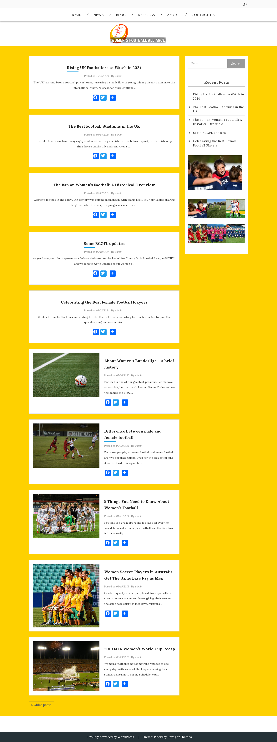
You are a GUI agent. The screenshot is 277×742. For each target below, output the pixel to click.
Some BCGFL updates (104, 243)
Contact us (203, 14)
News (98, 14)
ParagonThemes (180, 737)
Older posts (42, 705)
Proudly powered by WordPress (110, 737)
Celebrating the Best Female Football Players (104, 302)
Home (75, 14)
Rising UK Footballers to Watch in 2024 (104, 67)
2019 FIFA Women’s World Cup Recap (139, 648)
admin (118, 75)
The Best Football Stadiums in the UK (104, 126)
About (173, 14)
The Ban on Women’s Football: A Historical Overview (104, 184)
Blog (121, 14)
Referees (146, 14)
